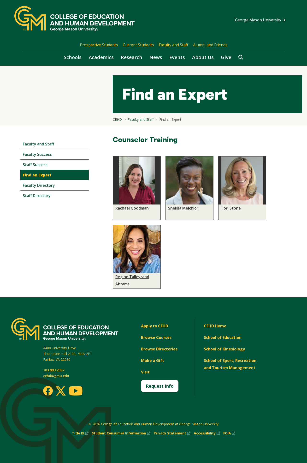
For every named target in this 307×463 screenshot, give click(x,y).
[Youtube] (76, 391)
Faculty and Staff (173, 45)
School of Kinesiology (224, 349)
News (155, 57)
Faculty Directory (39, 185)
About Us (203, 57)
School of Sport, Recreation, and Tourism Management (231, 364)
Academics (101, 57)
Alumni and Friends (210, 45)
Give (226, 57)
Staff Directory (37, 195)
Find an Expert (37, 175)
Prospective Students (99, 45)
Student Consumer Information (121, 433)
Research (131, 57)
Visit (145, 372)
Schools (73, 57)
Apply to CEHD (154, 326)
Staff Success (35, 164)
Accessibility (207, 433)
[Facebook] (48, 391)
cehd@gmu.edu (56, 375)
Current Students (138, 45)
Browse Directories (159, 349)
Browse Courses (156, 337)
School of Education (223, 337)
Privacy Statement (172, 433)
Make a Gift (152, 360)
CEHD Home (215, 326)
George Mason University (260, 20)
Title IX (80, 433)
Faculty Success (37, 154)
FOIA (229, 433)
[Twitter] (60, 391)
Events (177, 57)
